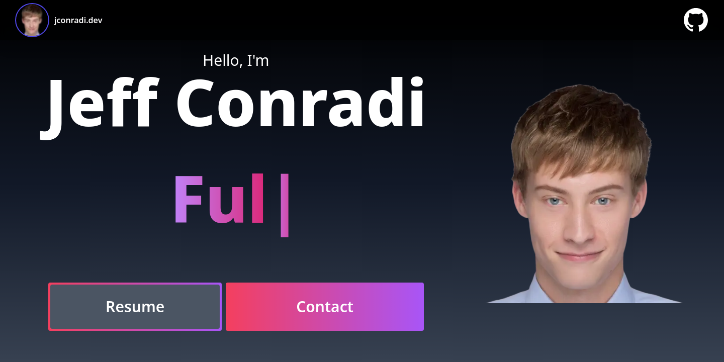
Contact (324, 306)
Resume (135, 306)
